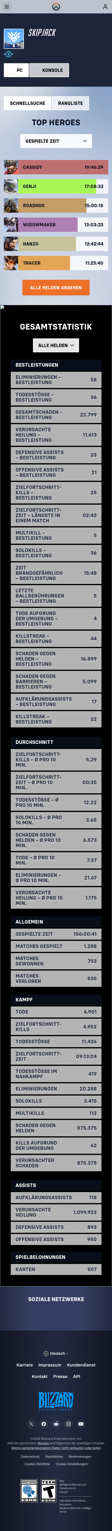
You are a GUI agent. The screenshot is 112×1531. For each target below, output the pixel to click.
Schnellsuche (27, 103)
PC (16, 70)
